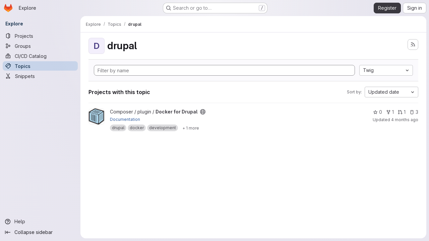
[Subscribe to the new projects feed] (413, 44)
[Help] (40, 221)
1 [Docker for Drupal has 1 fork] (390, 112)
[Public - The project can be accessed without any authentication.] (202, 111)
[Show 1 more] (190, 128)
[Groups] (40, 46)
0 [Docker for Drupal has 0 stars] (377, 112)
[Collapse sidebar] (40, 232)
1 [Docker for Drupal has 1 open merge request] (402, 112)
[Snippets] (40, 76)
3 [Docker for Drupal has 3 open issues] (414, 112)
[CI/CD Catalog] (40, 56)
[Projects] (40, 36)
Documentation (125, 119)
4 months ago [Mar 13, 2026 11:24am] (404, 119)
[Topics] (40, 66)
